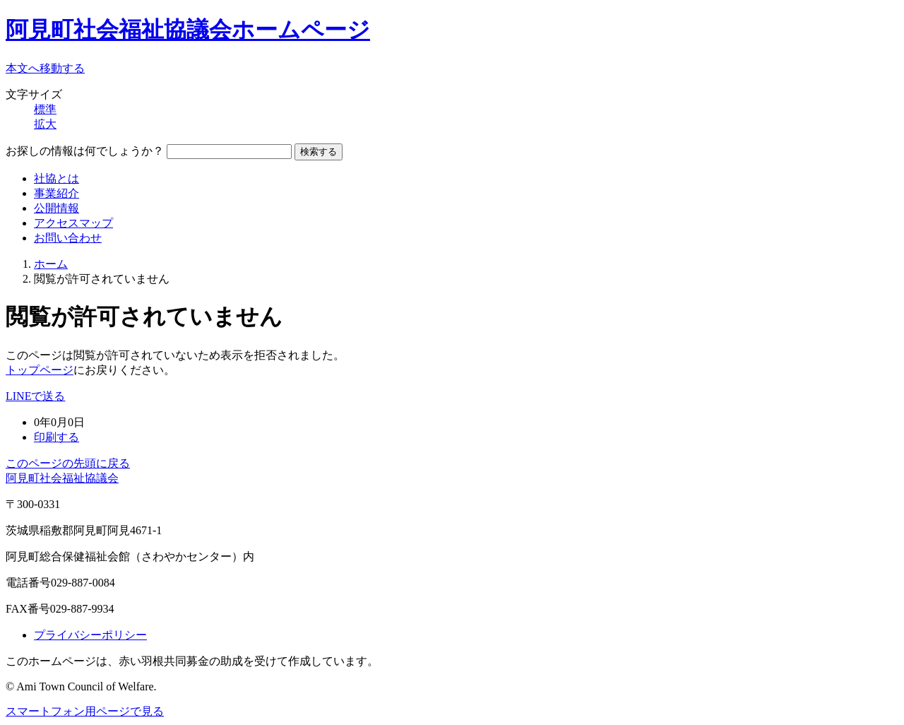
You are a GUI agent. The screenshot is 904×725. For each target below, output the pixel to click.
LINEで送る (35, 396)
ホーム (51, 264)
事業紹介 (56, 193)
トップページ (39, 370)
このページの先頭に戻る (68, 463)
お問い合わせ (68, 238)
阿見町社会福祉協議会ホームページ (188, 29)
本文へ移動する (45, 68)
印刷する (56, 437)
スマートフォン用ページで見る (85, 711)
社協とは (56, 178)
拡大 (45, 124)
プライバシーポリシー (90, 635)
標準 (45, 109)
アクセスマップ (73, 223)
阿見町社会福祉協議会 (62, 478)
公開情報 (56, 208)
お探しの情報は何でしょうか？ (85, 151)
